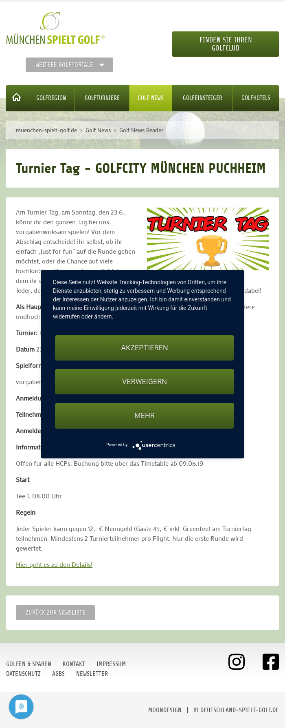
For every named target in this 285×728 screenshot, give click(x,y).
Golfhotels (255, 98)
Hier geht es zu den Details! (54, 564)
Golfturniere (102, 98)
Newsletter (92, 673)
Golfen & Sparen (28, 664)
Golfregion (51, 98)
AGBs (58, 673)
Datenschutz (23, 673)
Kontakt (74, 664)
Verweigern (144, 381)
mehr (144, 415)
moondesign (165, 710)
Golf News (151, 98)
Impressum (111, 664)
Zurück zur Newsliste (56, 612)
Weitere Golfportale (64, 65)
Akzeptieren (144, 347)
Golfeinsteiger (202, 98)
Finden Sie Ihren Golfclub (226, 44)
